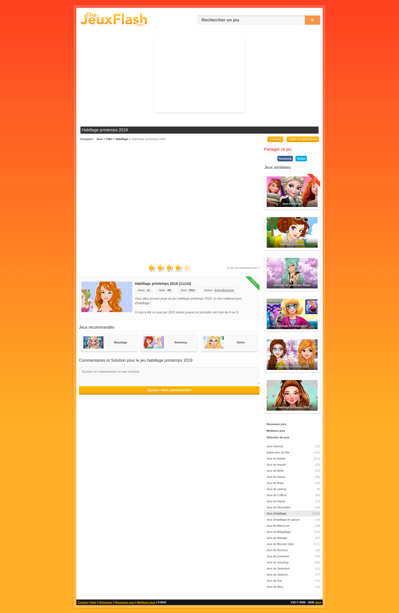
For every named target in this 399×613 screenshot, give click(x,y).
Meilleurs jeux (146, 602)
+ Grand (275, 139)
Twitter (301, 158)
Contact (83, 602)
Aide (93, 602)
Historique (105, 602)
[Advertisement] (199, 74)
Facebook (285, 158)
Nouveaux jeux (125, 602)
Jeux (318, 602)
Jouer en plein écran (302, 139)
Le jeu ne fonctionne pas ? (243, 267)
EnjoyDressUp (224, 290)
